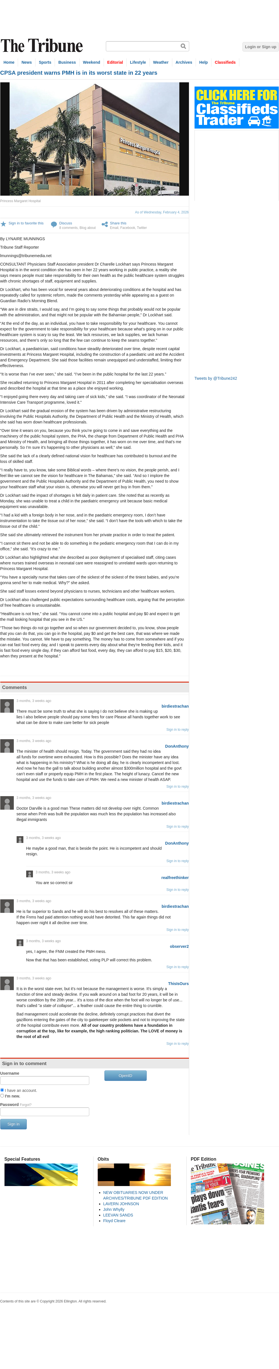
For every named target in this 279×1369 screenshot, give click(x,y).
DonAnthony (177, 746)
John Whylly (113, 1209)
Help (203, 62)
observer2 (179, 946)
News (26, 62)
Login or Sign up (260, 47)
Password (16, 1104)
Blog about (88, 228)
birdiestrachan (175, 706)
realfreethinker (175, 877)
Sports (45, 62)
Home (9, 62)
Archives (184, 62)
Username (9, 1073)
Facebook (127, 228)
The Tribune (42, 45)
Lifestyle (138, 62)
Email (114, 228)
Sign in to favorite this (26, 223)
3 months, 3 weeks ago (34, 701)
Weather (161, 62)
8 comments (68, 228)
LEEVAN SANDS (118, 1215)
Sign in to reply (177, 730)
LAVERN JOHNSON (121, 1204)
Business (67, 62)
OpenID (125, 1075)
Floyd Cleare (114, 1220)
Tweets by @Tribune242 (216, 378)
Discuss (65, 223)
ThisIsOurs (178, 983)
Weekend (91, 62)
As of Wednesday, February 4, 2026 (162, 212)
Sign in (14, 1124)
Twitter (142, 228)
